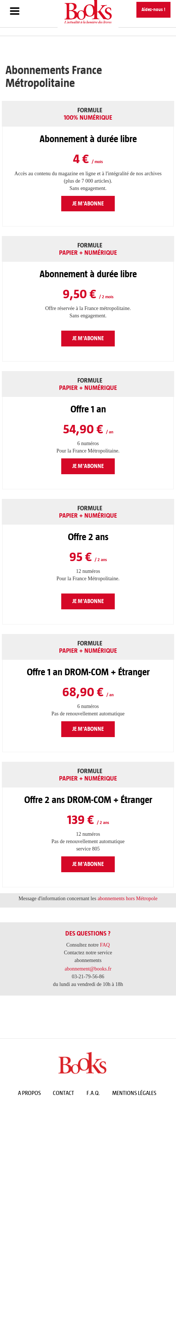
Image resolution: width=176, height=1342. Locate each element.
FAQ (105, 945)
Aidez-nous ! (153, 9)
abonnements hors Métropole (127, 898)
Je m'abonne (88, 203)
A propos (29, 1093)
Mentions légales (134, 1093)
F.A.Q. (93, 1093)
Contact (63, 1093)
